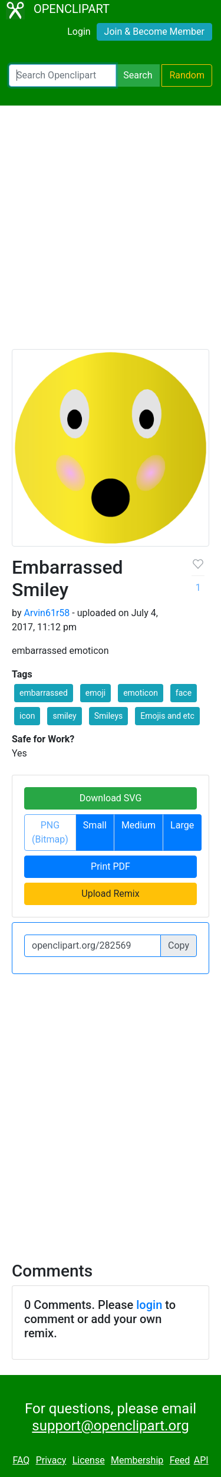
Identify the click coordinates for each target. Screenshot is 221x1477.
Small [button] (95, 825)
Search (137, 75)
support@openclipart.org (110, 1425)
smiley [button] (64, 716)
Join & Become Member (154, 31)
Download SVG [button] (111, 798)
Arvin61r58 (47, 613)
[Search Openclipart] (62, 75)
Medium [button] (138, 825)
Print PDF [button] (110, 866)
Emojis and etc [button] (167, 716)
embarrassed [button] (43, 693)
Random (186, 75)
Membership (137, 1460)
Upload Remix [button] (110, 893)
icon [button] (27, 716)
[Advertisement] (110, 232)
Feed (180, 1460)
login (149, 1305)
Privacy (51, 1460)
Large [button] (182, 825)
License (88, 1460)
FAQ (20, 1460)
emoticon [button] (140, 693)
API (201, 1460)
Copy (178, 945)
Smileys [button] (108, 716)
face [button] (184, 693)
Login (78, 31)
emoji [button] (95, 693)
